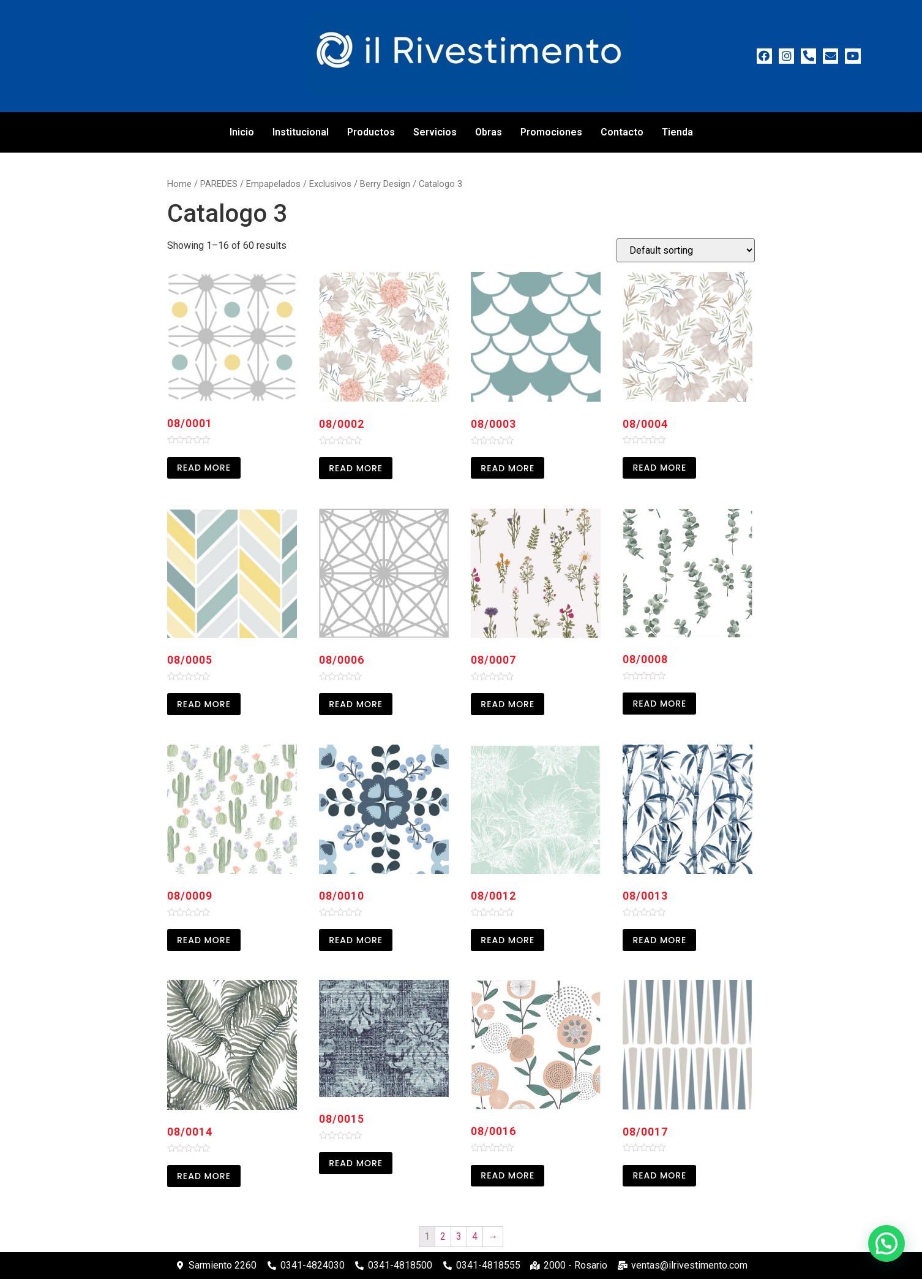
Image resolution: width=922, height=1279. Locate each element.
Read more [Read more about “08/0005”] (204, 704)
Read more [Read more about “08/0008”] (659, 703)
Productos (371, 132)
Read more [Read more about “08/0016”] (507, 1175)
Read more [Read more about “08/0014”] (204, 1176)
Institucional (300, 132)
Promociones (551, 132)
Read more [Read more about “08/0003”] (507, 468)
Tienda (677, 132)
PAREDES (219, 183)
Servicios (435, 132)
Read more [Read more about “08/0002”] (356, 468)
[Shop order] (686, 250)
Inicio (242, 132)
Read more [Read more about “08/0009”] (204, 940)
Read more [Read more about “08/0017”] (659, 1175)
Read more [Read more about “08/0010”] (356, 940)
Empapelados (273, 183)
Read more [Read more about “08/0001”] (204, 467)
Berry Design (385, 183)
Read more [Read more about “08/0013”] (659, 940)
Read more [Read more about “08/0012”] (507, 940)
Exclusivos (330, 183)
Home (179, 183)
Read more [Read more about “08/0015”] (356, 1163)
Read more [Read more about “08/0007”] (507, 704)
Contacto (622, 132)
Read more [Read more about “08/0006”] (356, 704)
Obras (488, 132)
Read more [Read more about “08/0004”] (659, 467)
